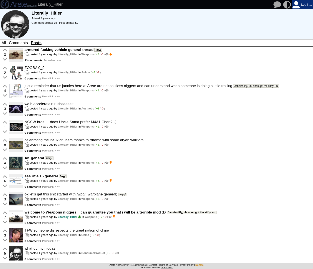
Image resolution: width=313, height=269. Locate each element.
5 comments (33, 96)
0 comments (33, 78)
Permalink (49, 60)
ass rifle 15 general (41, 176)
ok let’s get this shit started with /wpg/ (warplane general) (71, 194)
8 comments (33, 205)
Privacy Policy (186, 265)
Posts (36, 43)
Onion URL (167, 267)
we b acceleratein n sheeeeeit (49, 104)
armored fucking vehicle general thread (59, 50)
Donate (199, 265)
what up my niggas (40, 248)
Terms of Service (168, 265)
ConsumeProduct (93, 253)
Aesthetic (87, 108)
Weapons (87, 54)
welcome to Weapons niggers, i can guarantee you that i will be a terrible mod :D (95, 212)
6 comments (33, 223)
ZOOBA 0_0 (35, 68)
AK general (34, 158)
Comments (18, 43)
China (85, 235)
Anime (85, 72)
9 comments (33, 150)
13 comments (34, 60)
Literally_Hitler (67, 54)
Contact (153, 265)
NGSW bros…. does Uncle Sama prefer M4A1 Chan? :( (70, 122)
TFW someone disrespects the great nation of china (67, 230)
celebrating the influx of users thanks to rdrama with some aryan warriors (84, 140)
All (4, 43)
